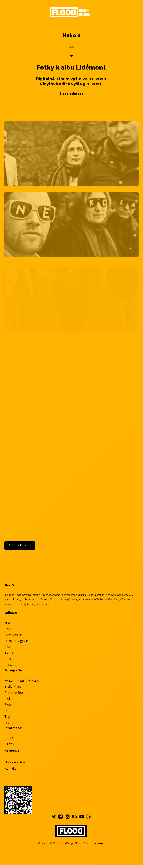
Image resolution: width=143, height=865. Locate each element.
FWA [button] (7, 647)
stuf (7, 699)
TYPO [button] (8, 653)
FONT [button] (8, 659)
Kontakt (10, 768)
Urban (8, 711)
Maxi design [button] (13, 635)
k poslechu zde (71, 94)
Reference (11, 750)
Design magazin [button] (16, 641)
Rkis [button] (7, 629)
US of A (9, 723)
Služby (9, 744)
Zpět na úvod (20, 545)
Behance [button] (10, 665)
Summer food (14, 693)
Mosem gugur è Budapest (23, 680)
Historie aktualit (15, 762)
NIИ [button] (7, 623)
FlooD (8, 738)
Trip (7, 717)
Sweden (10, 705)
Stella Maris (13, 686)
